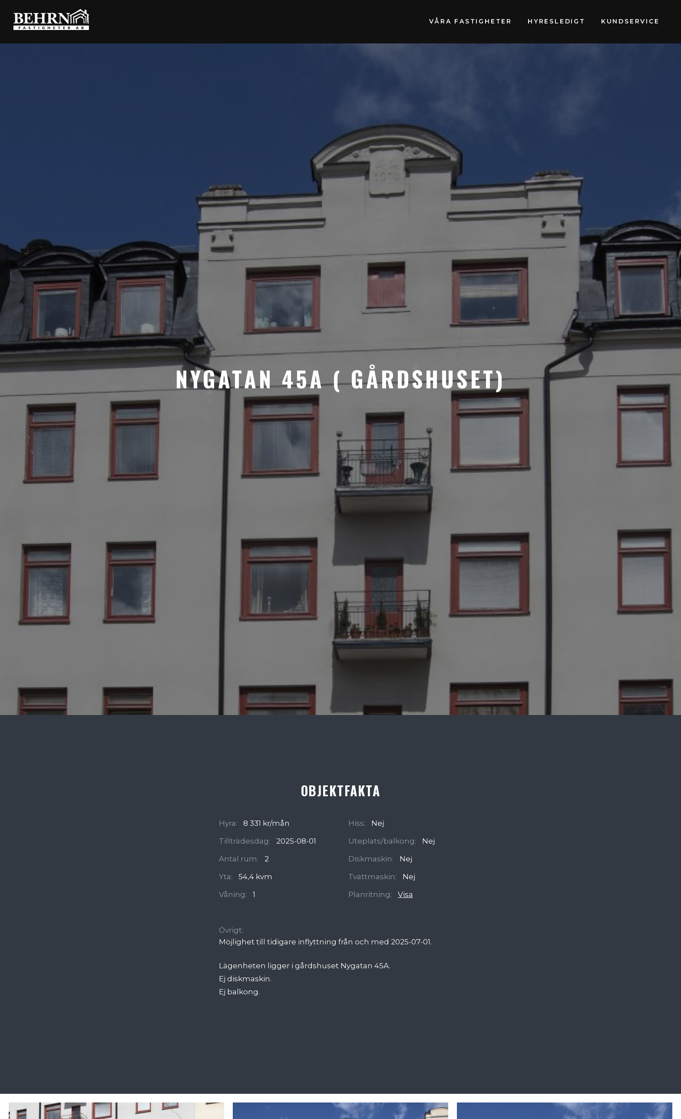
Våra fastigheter (470, 21)
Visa (405, 894)
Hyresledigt (556, 21)
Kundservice (630, 21)
